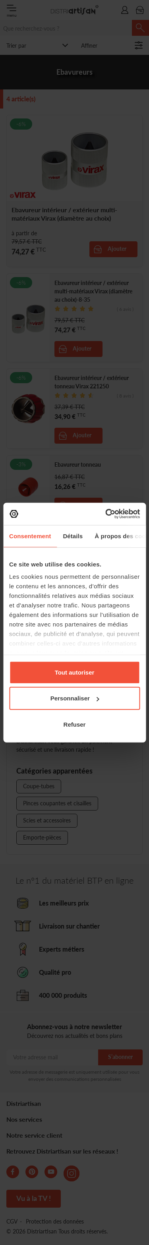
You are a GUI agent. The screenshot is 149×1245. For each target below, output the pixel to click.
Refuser (75, 724)
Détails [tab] (73, 535)
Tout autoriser (75, 672)
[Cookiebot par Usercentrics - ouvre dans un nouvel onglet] (106, 514)
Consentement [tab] (30, 535)
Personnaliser (74, 698)
